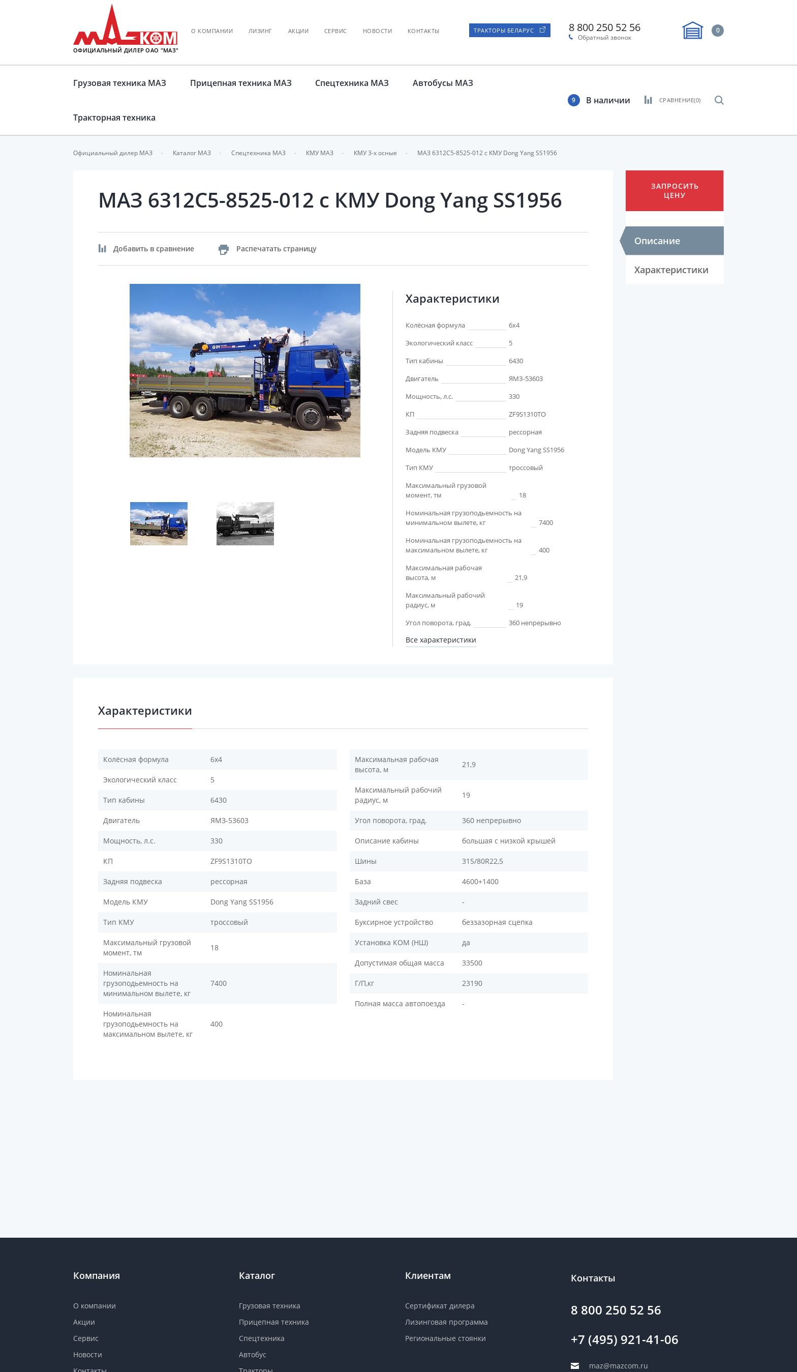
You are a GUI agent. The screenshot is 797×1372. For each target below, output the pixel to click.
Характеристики (671, 270)
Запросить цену (675, 190)
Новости (377, 31)
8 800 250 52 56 (604, 27)
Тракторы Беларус (504, 30)
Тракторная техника (114, 117)
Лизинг (260, 31)
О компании (212, 31)
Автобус (252, 1354)
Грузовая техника (269, 1305)
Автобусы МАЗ (443, 83)
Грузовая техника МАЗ (119, 83)
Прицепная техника (274, 1322)
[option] (245, 371)
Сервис (335, 31)
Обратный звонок (604, 38)
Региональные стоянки (445, 1338)
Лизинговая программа (446, 1322)
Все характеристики (441, 640)
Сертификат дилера (440, 1305)
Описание (657, 241)
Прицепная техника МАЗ (241, 83)
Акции (298, 31)
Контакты (424, 31)
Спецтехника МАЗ (352, 83)
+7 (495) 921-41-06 (625, 1339)
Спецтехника (262, 1338)
